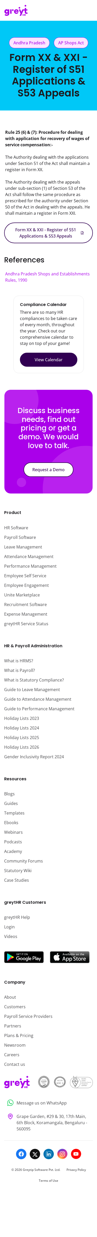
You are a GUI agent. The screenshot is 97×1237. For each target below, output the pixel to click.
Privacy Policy (76, 1169)
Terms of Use (48, 1180)
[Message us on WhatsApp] (48, 1102)
